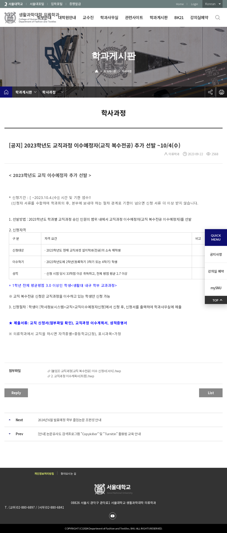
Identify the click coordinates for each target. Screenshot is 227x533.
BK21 (178, 17)
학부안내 (44, 17)
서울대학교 (15, 4)
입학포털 (57, 4)
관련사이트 (134, 17)
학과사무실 (109, 17)
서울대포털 (37, 4)
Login (194, 4)
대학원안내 (67, 17)
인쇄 (221, 92)
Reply (16, 392)
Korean (210, 4)
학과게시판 (159, 17)
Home (180, 4)
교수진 (88, 17)
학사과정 (127, 71)
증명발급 (75, 4)
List (211, 392)
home (6, 92)
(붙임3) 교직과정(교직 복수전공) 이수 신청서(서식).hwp (86, 371)
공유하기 (210, 92)
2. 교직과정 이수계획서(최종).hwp (72, 376)
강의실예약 (199, 17)
